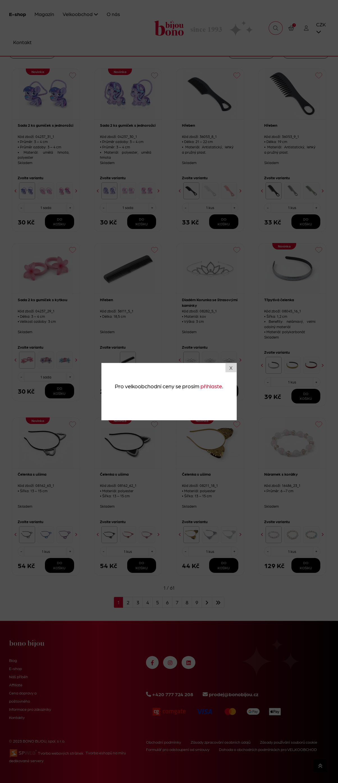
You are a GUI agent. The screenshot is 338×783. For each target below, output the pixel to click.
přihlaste (211, 386)
